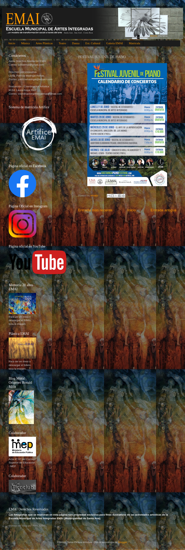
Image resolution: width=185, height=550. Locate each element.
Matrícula (134, 43)
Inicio (11, 43)
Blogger (122, 542)
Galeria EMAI (114, 43)
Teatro (62, 43)
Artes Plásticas (44, 43)
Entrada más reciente (95, 210)
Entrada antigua (163, 210)
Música (25, 43)
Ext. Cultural (92, 43)
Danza (75, 43)
